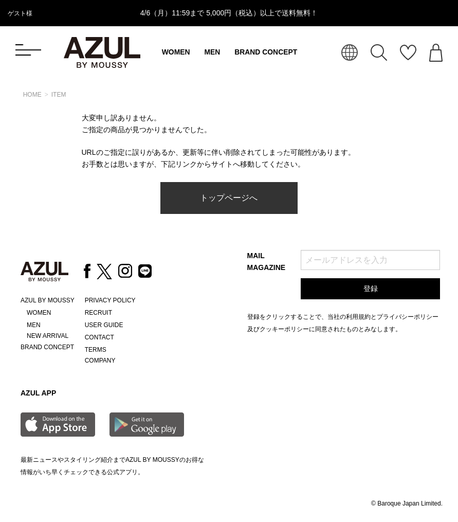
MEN (212, 52)
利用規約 (358, 316)
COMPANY (100, 360)
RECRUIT (98, 312)
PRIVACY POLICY (110, 300)
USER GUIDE (104, 325)
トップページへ (229, 197)
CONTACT (99, 337)
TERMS (95, 349)
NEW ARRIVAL (47, 335)
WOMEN (176, 52)
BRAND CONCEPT (265, 52)
